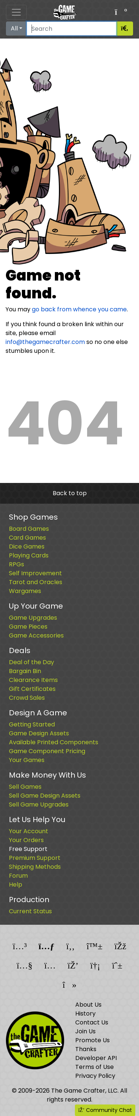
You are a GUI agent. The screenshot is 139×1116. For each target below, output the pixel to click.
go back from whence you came (79, 309)
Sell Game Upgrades (39, 804)
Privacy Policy (95, 1076)
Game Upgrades (33, 617)
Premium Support (34, 858)
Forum (18, 875)
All (14, 28)
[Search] (71, 28)
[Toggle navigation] (16, 12)
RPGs (16, 564)
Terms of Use (94, 1067)
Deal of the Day (31, 662)
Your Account (28, 831)
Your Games (26, 760)
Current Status (30, 911)
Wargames (25, 591)
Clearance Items (33, 680)
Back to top (70, 493)
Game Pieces (28, 626)
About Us (88, 1004)
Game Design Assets (39, 733)
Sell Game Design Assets (44, 795)
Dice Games (26, 546)
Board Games (29, 528)
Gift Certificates (32, 689)
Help (15, 884)
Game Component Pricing (47, 751)
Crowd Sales (27, 697)
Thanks (85, 1049)
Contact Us (91, 1022)
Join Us (85, 1031)
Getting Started (32, 724)
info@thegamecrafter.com (45, 342)
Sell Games (25, 786)
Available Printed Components (53, 742)
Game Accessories (36, 635)
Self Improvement (35, 573)
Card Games (27, 537)
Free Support (28, 849)
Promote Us (92, 1040)
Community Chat (105, 1110)
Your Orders (26, 840)
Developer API (96, 1058)
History (85, 1013)
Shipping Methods (35, 866)
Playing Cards (29, 555)
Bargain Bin (25, 671)
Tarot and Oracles (35, 582)
